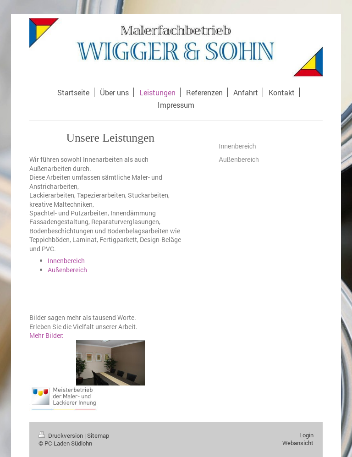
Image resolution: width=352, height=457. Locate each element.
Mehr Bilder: (46, 335)
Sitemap (98, 435)
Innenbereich (66, 260)
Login (306, 435)
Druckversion (61, 435)
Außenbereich (67, 269)
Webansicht (298, 442)
